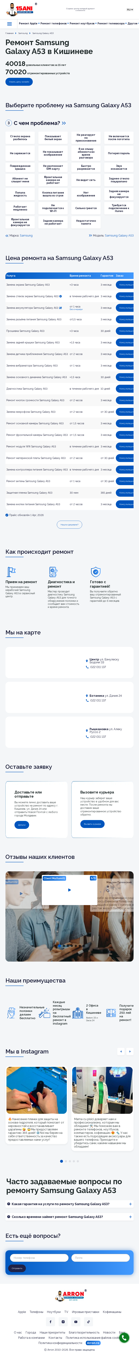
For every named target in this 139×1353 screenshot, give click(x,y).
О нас (18, 1332)
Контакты (55, 1337)
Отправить (17, 1268)
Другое (133, 23)
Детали (22, 825)
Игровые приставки (85, 1312)
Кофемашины (112, 1312)
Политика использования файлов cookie (93, 1337)
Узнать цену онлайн (19, 82)
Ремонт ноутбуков (82, 23)
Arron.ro (93, 1343)
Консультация (126, 284)
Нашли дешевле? (69, 524)
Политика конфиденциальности (60, 1343)
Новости (109, 1332)
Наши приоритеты (52, 1332)
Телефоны (36, 1312)
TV (66, 1312)
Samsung (26, 235)
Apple (22, 1312)
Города (31, 1332)
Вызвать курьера (92, 824)
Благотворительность (84, 1332)
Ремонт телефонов (54, 23)
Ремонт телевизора (111, 23)
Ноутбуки (54, 1312)
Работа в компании (31, 1337)
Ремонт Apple (28, 23)
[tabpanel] (69, 890)
